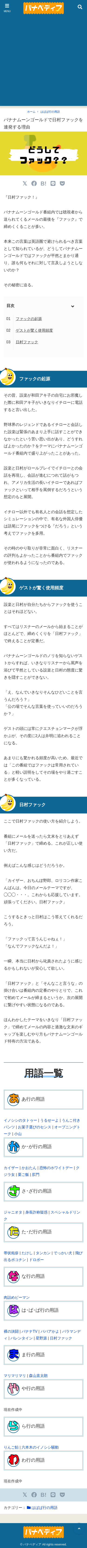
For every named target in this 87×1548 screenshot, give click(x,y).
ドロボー (36, 1260)
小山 (18, 1134)
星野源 (41, 1338)
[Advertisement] (43, 62)
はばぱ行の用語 (50, 111)
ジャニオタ (13, 1212)
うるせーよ (49, 1120)
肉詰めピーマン (17, 1297)
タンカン (43, 1253)
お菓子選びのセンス (34, 1127)
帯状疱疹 (11, 1253)
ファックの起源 (29, 319)
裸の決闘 (11, 1331)
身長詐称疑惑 (36, 1212)
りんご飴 (11, 1447)
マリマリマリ (15, 1376)
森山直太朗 (38, 1376)
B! (43, 183)
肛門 (35, 1175)
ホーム (31, 111)
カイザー (11, 1168)
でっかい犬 (63, 1253)
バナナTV (29, 1331)
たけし (27, 1253)
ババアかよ (50, 1331)
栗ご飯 (23, 1175)
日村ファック (27, 342)
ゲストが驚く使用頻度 (34, 330)
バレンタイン (21, 1338)
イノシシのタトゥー (20, 1120)
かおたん (29, 1168)
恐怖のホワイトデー (56, 1168)
